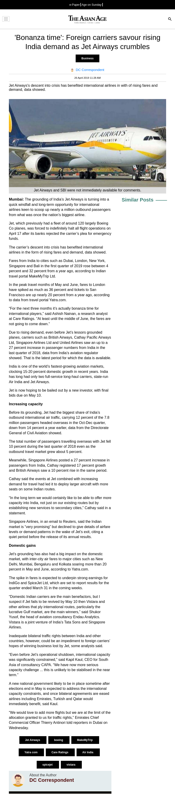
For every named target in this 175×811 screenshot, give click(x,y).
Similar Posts (137, 200)
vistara (71, 764)
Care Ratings (60, 752)
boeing (59, 740)
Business (87, 58)
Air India (88, 752)
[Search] (170, 19)
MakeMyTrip (85, 740)
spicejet (47, 764)
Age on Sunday (92, 4)
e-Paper (74, 4)
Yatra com (31, 752)
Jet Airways (33, 740)
